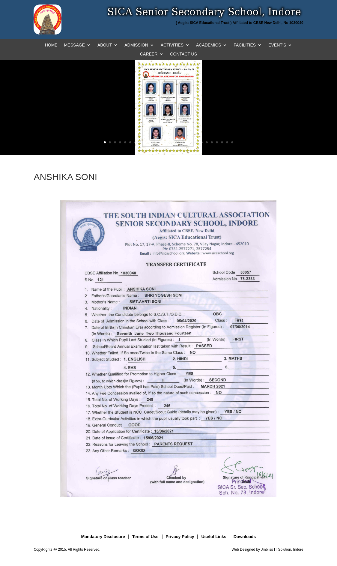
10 (151, 142)
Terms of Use (145, 537)
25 (227, 142)
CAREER (148, 54)
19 (196, 142)
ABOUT (104, 45)
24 (222, 142)
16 (181, 142)
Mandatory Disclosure (103, 537)
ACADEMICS (208, 45)
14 (171, 142)
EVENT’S (277, 45)
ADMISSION (136, 45)
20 (202, 142)
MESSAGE (74, 45)
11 (156, 142)
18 (191, 142)
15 (176, 142)
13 (166, 142)
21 (207, 142)
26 (232, 142)
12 (161, 142)
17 (186, 142)
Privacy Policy (180, 537)
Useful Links (213, 537)
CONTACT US (183, 54)
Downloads (245, 537)
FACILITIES (245, 45)
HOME (51, 45)
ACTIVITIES (172, 45)
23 (217, 142)
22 (212, 142)
